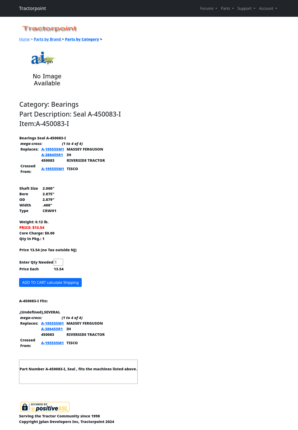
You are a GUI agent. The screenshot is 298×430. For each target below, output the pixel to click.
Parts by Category (82, 39)
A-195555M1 (52, 149)
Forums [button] (207, 8)
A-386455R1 (52, 154)
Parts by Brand (48, 39)
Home (24, 39)
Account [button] (266, 8)
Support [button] (245, 8)
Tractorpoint (32, 8)
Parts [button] (226, 8)
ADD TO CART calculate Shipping (50, 282)
